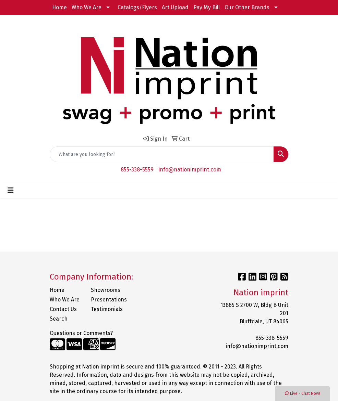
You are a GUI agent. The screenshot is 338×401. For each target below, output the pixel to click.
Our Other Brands (247, 7)
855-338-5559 (137, 169)
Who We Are (86, 7)
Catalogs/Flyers (137, 7)
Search (59, 318)
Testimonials (107, 309)
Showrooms (105, 290)
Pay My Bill (206, 7)
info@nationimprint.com (189, 169)
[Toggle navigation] (10, 190)
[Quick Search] (162, 154)
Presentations (107, 299)
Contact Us (63, 309)
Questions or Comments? (81, 333)
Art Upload (175, 7)
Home (59, 7)
